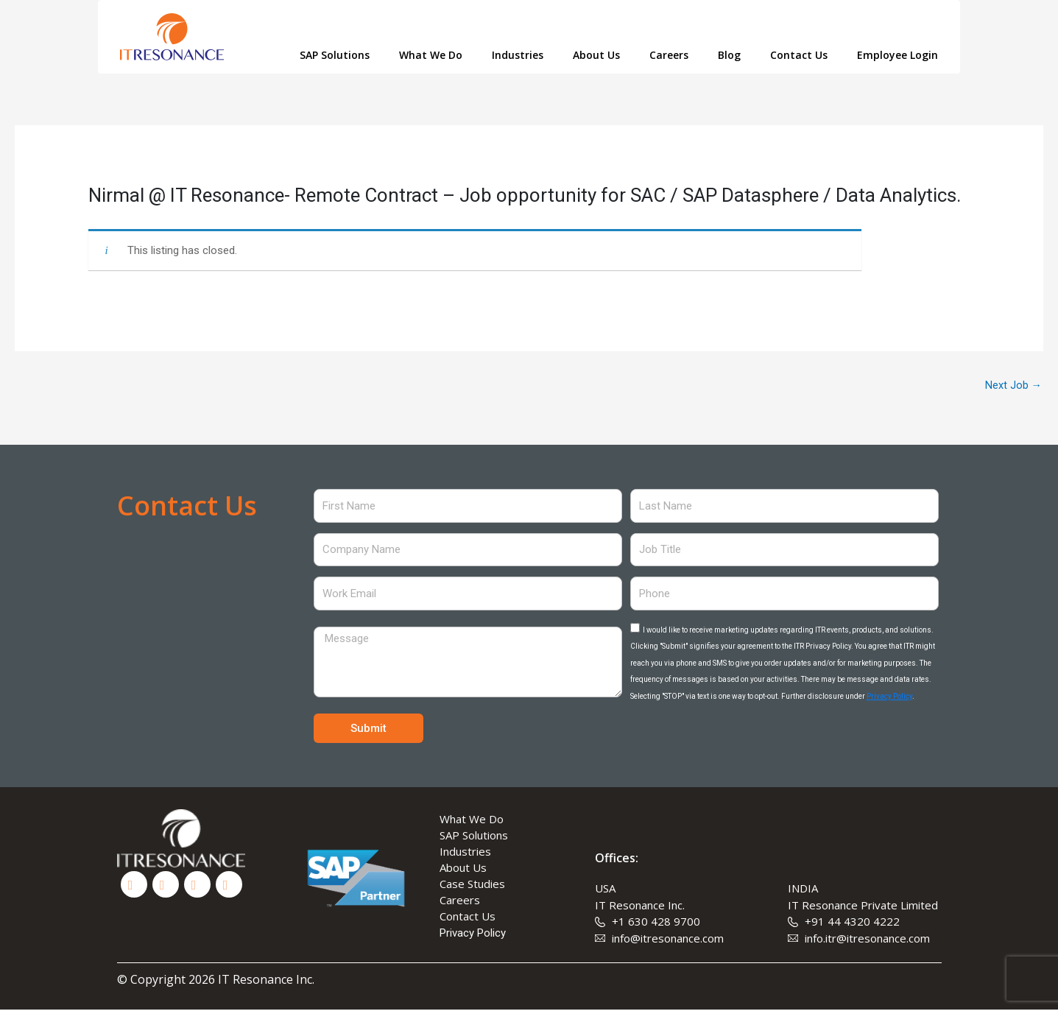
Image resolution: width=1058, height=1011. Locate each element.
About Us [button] (596, 55)
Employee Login (897, 55)
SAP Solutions (474, 836)
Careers (460, 901)
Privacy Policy (889, 697)
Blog (729, 55)
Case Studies (472, 885)
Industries (517, 55)
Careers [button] (668, 55)
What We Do (472, 820)
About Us (463, 869)
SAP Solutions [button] (335, 55)
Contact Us (799, 55)
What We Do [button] (430, 55)
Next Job (1013, 385)
